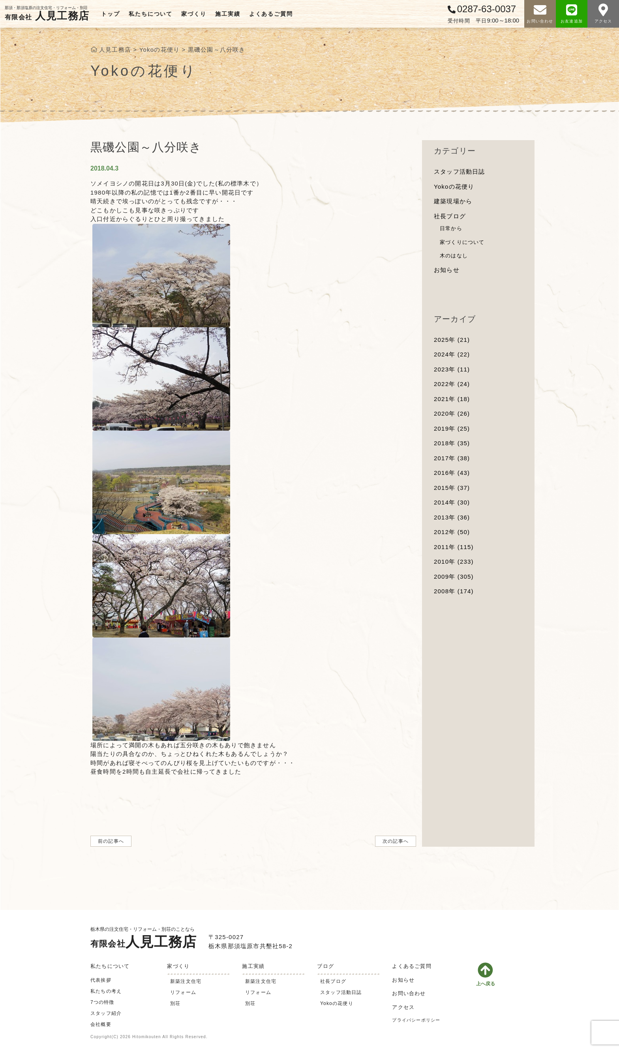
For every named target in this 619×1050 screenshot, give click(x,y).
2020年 (452, 413)
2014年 (452, 502)
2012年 (452, 532)
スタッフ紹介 (106, 1013)
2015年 (452, 487)
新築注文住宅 (185, 981)
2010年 (454, 561)
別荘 (175, 1003)
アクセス (403, 1007)
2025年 (452, 339)
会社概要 (100, 1024)
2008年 (454, 591)
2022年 (452, 384)
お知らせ (447, 269)
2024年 (452, 354)
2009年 (454, 576)
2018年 (452, 443)
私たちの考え (106, 991)
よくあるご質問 (271, 14)
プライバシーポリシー (416, 1020)
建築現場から (453, 201)
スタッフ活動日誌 (459, 171)
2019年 (452, 428)
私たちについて (151, 14)
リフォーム (183, 992)
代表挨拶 (100, 980)
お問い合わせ (409, 993)
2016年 (452, 472)
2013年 (452, 517)
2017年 (452, 458)
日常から (451, 228)
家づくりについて (462, 242)
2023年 (452, 369)
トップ (110, 14)
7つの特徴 (102, 1002)
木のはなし (454, 256)
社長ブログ (450, 216)
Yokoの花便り (454, 186)
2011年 (454, 547)
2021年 (452, 399)
